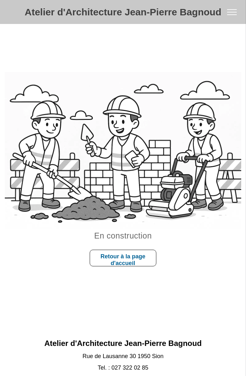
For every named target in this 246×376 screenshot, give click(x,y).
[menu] (232, 12)
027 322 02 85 (129, 367)
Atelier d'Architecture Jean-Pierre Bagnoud (123, 12)
